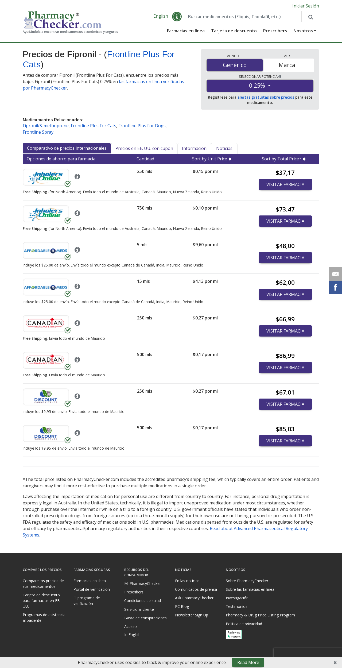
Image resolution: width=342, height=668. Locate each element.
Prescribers (275, 31)
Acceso (130, 626)
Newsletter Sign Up (191, 614)
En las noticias (187, 580)
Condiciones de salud (142, 600)
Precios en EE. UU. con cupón (144, 148)
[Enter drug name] (243, 16)
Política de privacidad (244, 623)
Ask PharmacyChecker (194, 597)
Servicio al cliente (139, 609)
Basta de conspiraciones (145, 617)
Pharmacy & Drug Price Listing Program (260, 614)
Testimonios (236, 606)
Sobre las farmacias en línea (250, 589)
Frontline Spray (38, 132)
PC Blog (182, 606)
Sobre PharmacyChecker (247, 580)
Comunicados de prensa (196, 589)
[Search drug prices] (310, 16)
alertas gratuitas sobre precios (266, 97)
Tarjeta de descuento (234, 31)
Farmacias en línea (186, 31)
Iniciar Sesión (305, 6)
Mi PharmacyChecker (142, 583)
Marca (287, 65)
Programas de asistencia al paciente (44, 617)
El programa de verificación (86, 600)
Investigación (237, 597)
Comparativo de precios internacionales (67, 148)
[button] (177, 16)
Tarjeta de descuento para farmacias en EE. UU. (41, 600)
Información (194, 148)
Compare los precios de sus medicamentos (43, 583)
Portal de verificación (91, 589)
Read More (248, 662)
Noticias (224, 148)
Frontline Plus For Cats (93, 126)
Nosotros (303, 31)
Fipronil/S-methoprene (46, 126)
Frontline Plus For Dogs (142, 126)
